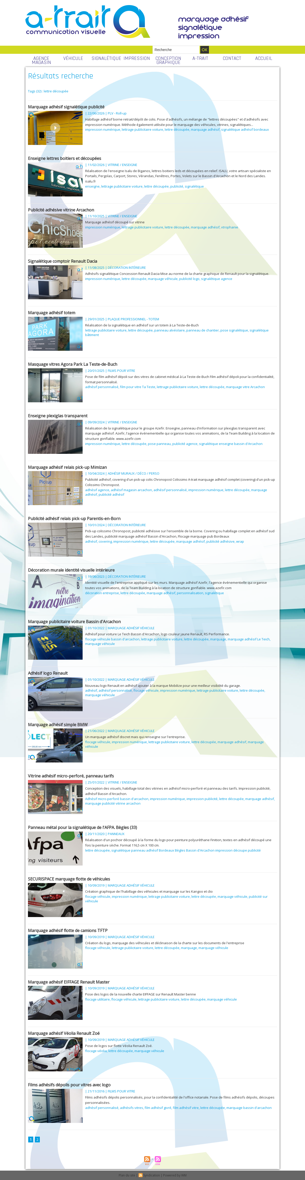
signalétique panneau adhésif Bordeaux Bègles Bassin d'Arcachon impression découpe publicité (186, 850)
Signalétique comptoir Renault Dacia (62, 261)
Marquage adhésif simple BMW (58, 724)
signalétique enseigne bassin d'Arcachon (231, 443)
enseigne (92, 186)
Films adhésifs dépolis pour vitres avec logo (69, 1085)
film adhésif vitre (186, 1107)
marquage (218, 639)
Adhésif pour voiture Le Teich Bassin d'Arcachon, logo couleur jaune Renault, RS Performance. (157, 634)
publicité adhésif (111, 494)
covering (105, 541)
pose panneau (159, 443)
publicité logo (189, 278)
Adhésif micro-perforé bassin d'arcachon (116, 798)
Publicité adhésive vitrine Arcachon (61, 210)
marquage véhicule (163, 278)
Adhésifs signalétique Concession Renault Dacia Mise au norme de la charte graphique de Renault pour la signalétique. (177, 273)
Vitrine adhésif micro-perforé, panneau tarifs (71, 776)
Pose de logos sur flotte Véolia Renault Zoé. (118, 1045)
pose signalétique (234, 330)
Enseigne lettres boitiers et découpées (64, 158)
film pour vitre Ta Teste (137, 387)
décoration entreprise (102, 593)
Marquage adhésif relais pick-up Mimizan (67, 467)
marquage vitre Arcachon (245, 387)
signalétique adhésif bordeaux (245, 129)
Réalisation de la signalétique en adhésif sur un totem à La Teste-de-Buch (142, 325)
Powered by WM (175, 1175)
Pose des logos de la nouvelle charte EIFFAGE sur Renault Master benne (140, 994)
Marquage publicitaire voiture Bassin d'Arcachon (74, 621)
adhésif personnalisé (101, 387)
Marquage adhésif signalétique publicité (66, 107)
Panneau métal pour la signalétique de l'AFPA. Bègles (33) (82, 827)
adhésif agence (97, 490)
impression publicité (202, 798)
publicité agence (184, 443)
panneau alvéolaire (169, 330)
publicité (176, 186)
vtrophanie (229, 227)
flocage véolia (96, 1051)
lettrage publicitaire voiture (142, 129)
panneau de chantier (202, 330)
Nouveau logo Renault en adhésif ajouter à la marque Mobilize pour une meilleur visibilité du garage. (163, 685)
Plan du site (127, 1175)
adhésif (91, 541)
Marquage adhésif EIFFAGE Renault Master (69, 982)
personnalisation (190, 593)
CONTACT (232, 58)
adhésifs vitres (131, 1107)
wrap (240, 541)
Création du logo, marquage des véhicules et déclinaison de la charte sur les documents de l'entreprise (164, 943)
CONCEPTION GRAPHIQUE (168, 60)
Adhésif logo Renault (48, 673)
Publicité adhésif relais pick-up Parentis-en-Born (74, 518)
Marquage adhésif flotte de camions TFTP (68, 930)
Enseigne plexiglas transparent (57, 416)
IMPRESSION (137, 58)
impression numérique (102, 129)
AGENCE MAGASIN (41, 60)
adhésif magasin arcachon (131, 490)
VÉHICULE (73, 58)
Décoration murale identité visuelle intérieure (71, 570)
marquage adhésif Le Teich (249, 639)
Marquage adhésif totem (51, 312)
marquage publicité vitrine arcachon (113, 803)
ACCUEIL (263, 58)
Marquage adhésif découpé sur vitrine (115, 222)
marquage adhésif (205, 129)
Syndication (151, 1175)
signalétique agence (216, 278)
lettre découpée (177, 129)
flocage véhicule (146, 690)
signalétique (194, 186)
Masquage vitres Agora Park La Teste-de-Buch (72, 364)
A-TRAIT (200, 58)
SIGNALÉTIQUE (106, 58)
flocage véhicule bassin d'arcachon (112, 639)
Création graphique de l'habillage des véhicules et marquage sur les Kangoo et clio (149, 891)
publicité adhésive (220, 541)
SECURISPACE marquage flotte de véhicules (69, 879)
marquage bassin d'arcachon (249, 1107)
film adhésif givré (158, 1107)
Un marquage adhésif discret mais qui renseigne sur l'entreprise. (135, 737)
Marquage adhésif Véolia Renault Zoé (64, 1033)
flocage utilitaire (97, 999)
